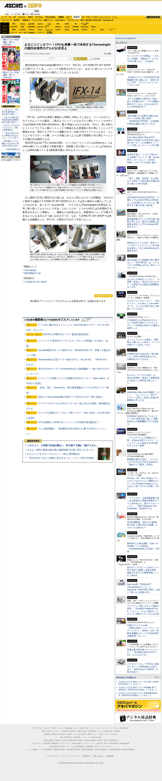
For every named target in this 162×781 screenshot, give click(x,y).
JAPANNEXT (31, 32)
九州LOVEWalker (101, 749)
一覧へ (156, 677)
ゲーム (114, 17)
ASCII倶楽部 (153, 17)
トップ (4, 17)
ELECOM (13, 27)
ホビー (69, 17)
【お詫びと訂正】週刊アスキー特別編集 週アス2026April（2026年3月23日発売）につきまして (137, 688)
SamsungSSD (47, 26)
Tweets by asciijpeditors (125, 38)
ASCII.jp (13, 6)
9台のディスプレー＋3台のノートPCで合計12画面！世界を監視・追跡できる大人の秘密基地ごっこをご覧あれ (143, 571)
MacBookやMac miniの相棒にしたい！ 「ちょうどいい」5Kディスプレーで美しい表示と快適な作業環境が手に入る (143, 396)
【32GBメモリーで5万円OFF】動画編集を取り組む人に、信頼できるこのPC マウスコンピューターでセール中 (143, 81)
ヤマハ (93, 30)
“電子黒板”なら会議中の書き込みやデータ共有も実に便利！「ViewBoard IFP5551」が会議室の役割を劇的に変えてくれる (143, 120)
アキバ (88, 17)
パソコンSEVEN (49, 24)
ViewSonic (84, 27)
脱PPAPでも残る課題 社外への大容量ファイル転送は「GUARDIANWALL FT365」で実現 (143, 547)
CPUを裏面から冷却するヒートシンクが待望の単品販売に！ (69, 422)
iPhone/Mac (50, 17)
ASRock (58, 27)
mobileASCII (89, 746)
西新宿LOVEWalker (73, 749)
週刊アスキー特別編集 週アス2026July (11, 42)
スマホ (95, 17)
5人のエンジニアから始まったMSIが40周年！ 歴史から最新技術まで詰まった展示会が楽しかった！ (143, 379)
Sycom (40, 24)
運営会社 (86, 756)
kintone (31, 30)
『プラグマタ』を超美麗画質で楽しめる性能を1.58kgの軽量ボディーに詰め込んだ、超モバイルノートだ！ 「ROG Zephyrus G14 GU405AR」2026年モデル (143, 503)
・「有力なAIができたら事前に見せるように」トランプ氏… (10, 135)
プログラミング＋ (89, 743)
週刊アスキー (48, 20)
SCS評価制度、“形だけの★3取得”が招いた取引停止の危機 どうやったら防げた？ (142, 525)
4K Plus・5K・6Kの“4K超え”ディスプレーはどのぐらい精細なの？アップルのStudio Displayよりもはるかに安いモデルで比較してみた (143, 483)
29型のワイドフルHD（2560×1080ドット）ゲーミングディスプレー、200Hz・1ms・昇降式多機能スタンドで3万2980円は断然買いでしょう (143, 630)
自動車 (61, 17)
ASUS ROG (31, 27)
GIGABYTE (40, 27)
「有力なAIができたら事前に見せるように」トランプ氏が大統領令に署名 (65, 458)
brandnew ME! (49, 32)
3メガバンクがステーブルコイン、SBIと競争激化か (53, 454)
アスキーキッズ (6, 20)
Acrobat (23, 30)
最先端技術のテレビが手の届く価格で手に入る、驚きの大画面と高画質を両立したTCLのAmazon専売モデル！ (143, 223)
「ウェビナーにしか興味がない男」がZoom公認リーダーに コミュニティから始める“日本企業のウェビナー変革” (142, 441)
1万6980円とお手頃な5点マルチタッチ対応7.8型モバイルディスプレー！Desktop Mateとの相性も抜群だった (143, 324)
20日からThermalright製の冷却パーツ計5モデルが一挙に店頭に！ (71, 397)
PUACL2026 (97, 20)
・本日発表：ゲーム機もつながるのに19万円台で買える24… (10, 143)
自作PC (33, 5)
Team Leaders (76, 743)
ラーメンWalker (32, 749)
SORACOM (72, 740)
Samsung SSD (49, 740)
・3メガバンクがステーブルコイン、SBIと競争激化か (11, 127)
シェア (51, 58)
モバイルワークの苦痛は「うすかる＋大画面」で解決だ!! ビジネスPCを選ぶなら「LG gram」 (143, 58)
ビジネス (21, 17)
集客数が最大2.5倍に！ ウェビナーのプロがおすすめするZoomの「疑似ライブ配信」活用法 (142, 462)
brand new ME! (96, 737)
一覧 (70, 59)
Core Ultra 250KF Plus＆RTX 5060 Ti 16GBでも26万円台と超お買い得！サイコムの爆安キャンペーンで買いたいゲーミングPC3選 (143, 141)
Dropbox (58, 29)
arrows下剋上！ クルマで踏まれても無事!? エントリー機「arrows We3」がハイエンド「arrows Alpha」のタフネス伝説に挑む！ (143, 158)
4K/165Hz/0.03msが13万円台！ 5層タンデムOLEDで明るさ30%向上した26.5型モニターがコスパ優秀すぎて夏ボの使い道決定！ (143, 201)
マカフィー (14, 32)
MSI (58, 24)
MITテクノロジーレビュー (104, 746)
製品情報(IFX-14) (32, 273)
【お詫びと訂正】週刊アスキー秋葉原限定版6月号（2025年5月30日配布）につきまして (138, 694)
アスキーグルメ (37, 20)
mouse (22, 24)
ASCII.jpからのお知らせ (126, 677)
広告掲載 (109, 756)
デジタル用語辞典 (77, 746)
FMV (13, 24)
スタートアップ (104, 17)
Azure (40, 30)
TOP (34, 728)
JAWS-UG (55, 734)
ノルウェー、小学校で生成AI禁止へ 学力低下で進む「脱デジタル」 (62, 445)
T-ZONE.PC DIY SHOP (35, 282)
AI (10, 17)
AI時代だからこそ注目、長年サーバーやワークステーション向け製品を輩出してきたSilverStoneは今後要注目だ (143, 247)
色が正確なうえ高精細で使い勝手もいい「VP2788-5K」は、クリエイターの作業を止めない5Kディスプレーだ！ (143, 264)
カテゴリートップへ (103, 295)
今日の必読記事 (54, 746)
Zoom (102, 30)
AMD (22, 27)
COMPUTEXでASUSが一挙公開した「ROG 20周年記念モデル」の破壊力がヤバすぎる (142, 356)
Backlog (76, 30)
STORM (117, 731)
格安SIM (17, 20)
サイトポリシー (53, 756)
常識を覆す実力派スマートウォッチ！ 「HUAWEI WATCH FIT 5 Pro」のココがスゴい (143, 652)
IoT (14, 17)
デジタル (39, 17)
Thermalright (30, 270)
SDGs (82, 20)
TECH (30, 17)
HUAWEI (76, 27)
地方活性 (88, 20)
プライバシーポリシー (71, 756)
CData (67, 30)
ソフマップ (40, 32)
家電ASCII (26, 20)
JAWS (13, 30)
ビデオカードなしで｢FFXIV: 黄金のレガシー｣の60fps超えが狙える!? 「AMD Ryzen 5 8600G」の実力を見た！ (143, 668)
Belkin (93, 27)
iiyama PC (72, 731)
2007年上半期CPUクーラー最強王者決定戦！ (66, 334)
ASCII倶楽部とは (13, 149)
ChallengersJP (108, 20)
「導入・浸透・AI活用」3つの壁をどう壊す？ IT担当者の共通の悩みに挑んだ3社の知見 (143, 181)
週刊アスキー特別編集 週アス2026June (11, 74)
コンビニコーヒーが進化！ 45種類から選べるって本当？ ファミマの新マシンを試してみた (143, 342)
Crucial (67, 27)
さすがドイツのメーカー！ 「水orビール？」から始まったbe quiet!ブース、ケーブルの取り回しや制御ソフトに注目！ (143, 305)
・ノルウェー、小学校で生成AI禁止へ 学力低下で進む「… (10, 111)
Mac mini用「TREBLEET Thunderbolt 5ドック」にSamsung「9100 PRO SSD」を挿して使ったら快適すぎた (143, 588)
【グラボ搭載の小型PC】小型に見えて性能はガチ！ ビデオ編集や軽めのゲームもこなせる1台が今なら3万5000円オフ (143, 103)
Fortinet (84, 30)
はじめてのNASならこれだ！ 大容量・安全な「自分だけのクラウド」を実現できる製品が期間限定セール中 (143, 283)
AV (83, 17)
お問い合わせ (98, 756)
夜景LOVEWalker (87, 749)
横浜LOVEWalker (59, 749)
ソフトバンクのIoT (111, 30)
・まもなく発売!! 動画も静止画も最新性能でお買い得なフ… (10, 119)
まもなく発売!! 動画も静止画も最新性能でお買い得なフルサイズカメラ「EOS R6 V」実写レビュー (78, 449)
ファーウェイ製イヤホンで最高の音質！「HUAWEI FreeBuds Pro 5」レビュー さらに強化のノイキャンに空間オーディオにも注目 (143, 610)
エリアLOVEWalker (45, 749)
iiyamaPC (31, 24)
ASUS (67, 24)
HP (76, 24)
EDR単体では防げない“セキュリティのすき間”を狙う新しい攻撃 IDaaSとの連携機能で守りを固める (143, 420)
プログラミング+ (73, 20)
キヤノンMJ (22, 32)
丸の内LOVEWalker (114, 749)
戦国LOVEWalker (128, 749)
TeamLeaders (60, 20)
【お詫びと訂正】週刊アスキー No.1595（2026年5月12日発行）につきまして (138, 683)
